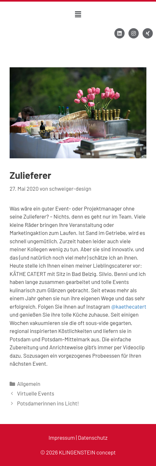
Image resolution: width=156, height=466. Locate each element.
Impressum (62, 437)
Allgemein (28, 383)
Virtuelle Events (35, 393)
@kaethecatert (128, 306)
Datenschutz (92, 437)
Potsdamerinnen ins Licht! (48, 403)
